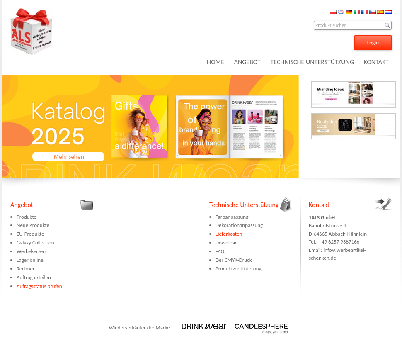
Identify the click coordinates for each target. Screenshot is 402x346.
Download (227, 242)
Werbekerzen (31, 251)
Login (373, 42)
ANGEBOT (247, 62)
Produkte (26, 217)
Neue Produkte (33, 225)
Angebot (21, 205)
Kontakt (319, 205)
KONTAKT (376, 62)
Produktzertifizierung (239, 269)
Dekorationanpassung (239, 225)
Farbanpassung (232, 217)
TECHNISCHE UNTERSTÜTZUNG (312, 62)
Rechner (25, 269)
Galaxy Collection (35, 242)
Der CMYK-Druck (234, 260)
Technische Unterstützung (243, 205)
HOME (215, 62)
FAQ (220, 251)
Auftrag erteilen (34, 277)
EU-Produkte (30, 234)
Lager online (30, 260)
